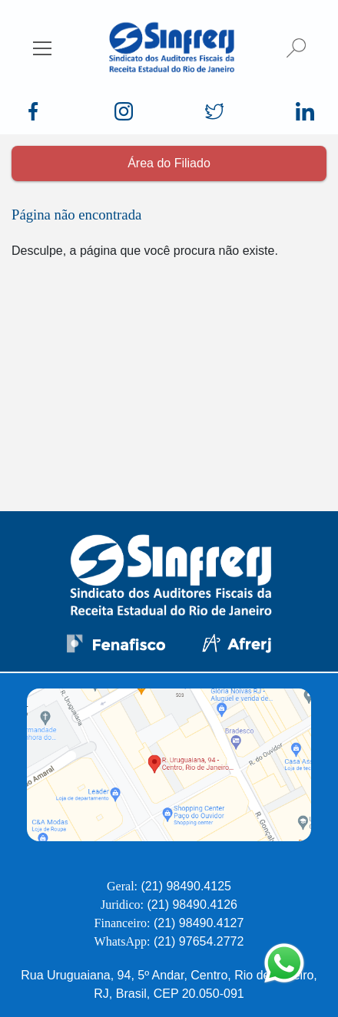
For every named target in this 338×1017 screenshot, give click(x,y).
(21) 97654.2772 (199, 941)
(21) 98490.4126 (192, 904)
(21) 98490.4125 (186, 886)
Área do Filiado (169, 163)
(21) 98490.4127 (199, 922)
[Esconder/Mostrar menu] (42, 48)
